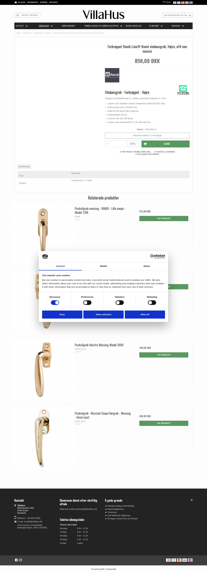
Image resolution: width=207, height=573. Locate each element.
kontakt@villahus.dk (33, 521)
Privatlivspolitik (97, 569)
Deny (62, 314)
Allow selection (103, 314)
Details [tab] (103, 266)
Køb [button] (156, 144)
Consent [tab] (60, 266)
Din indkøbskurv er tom (178, 15)
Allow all (144, 314)
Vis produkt (164, 218)
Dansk (167, 2)
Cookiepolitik (110, 569)
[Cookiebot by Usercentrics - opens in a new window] (152, 256)
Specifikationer (24, 167)
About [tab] (146, 266)
